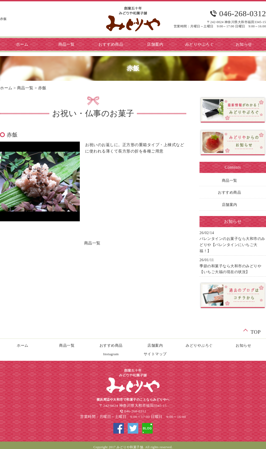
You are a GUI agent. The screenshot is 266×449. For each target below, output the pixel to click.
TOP (256, 331)
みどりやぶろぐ (199, 44)
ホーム (6, 88)
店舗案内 (155, 44)
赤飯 (42, 88)
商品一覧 (66, 44)
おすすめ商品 (110, 44)
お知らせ (243, 346)
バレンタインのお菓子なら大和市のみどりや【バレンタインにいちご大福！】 (232, 244)
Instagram (111, 354)
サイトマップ (155, 354)
